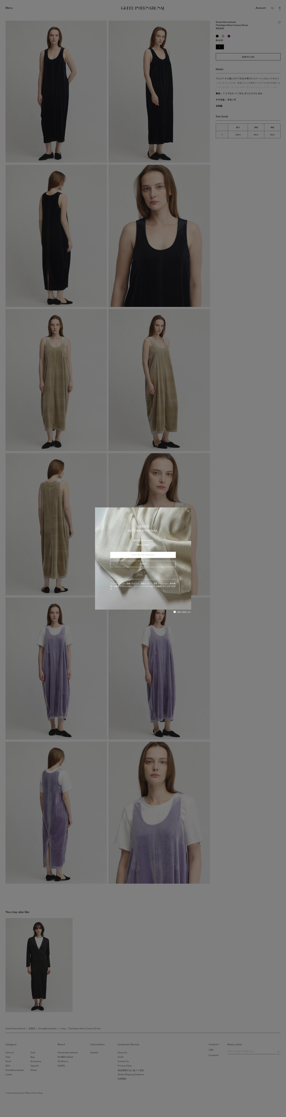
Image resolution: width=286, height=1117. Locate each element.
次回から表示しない (182, 612)
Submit (143, 564)
